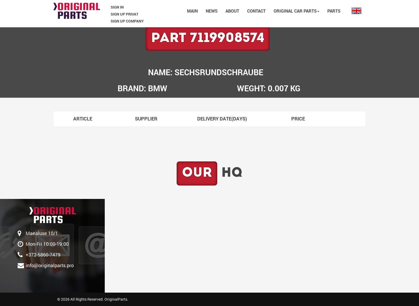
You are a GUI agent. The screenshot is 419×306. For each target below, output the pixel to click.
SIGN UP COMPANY (127, 21)
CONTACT (256, 11)
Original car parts (296, 11)
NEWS (212, 11)
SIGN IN (117, 7)
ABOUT (232, 11)
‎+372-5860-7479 (43, 254)
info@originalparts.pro (50, 265)
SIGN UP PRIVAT (124, 14)
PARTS (333, 11)
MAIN (192, 11)
